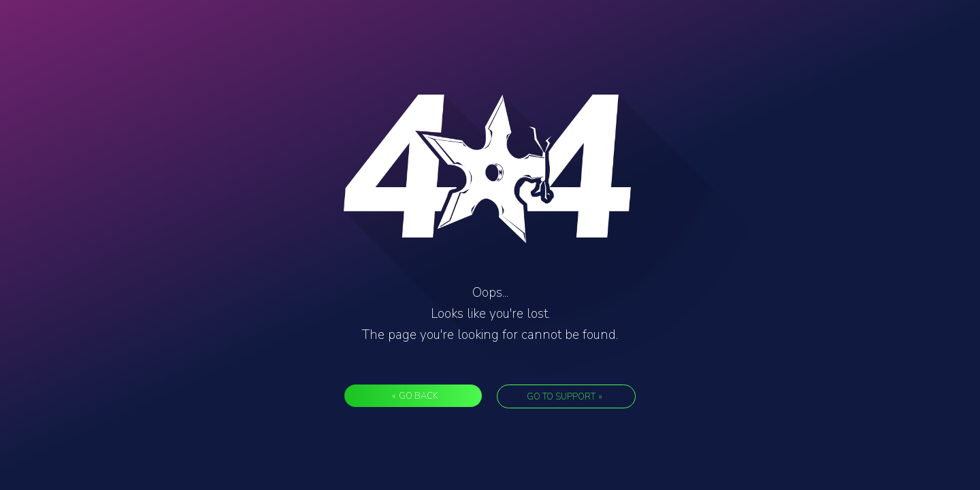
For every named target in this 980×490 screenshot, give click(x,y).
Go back (415, 396)
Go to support (564, 397)
